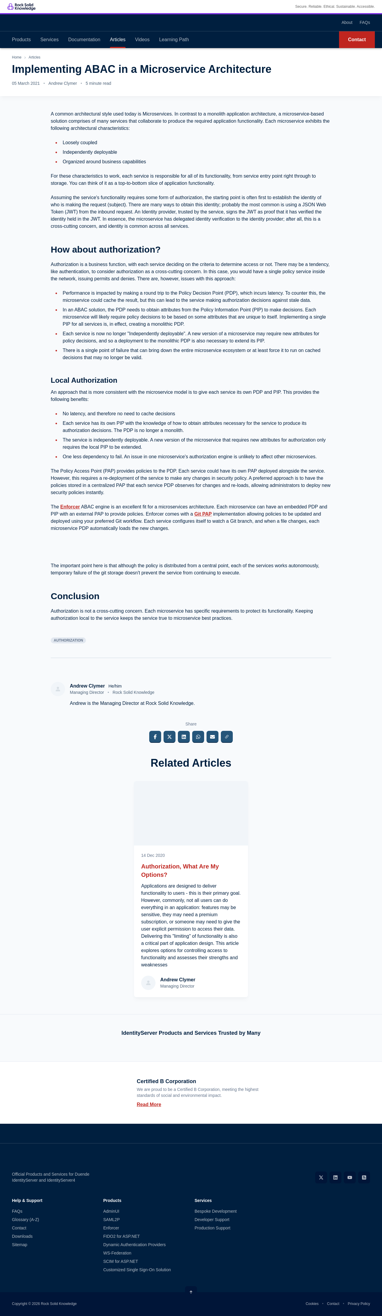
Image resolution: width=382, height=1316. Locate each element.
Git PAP (203, 513)
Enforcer (70, 506)
